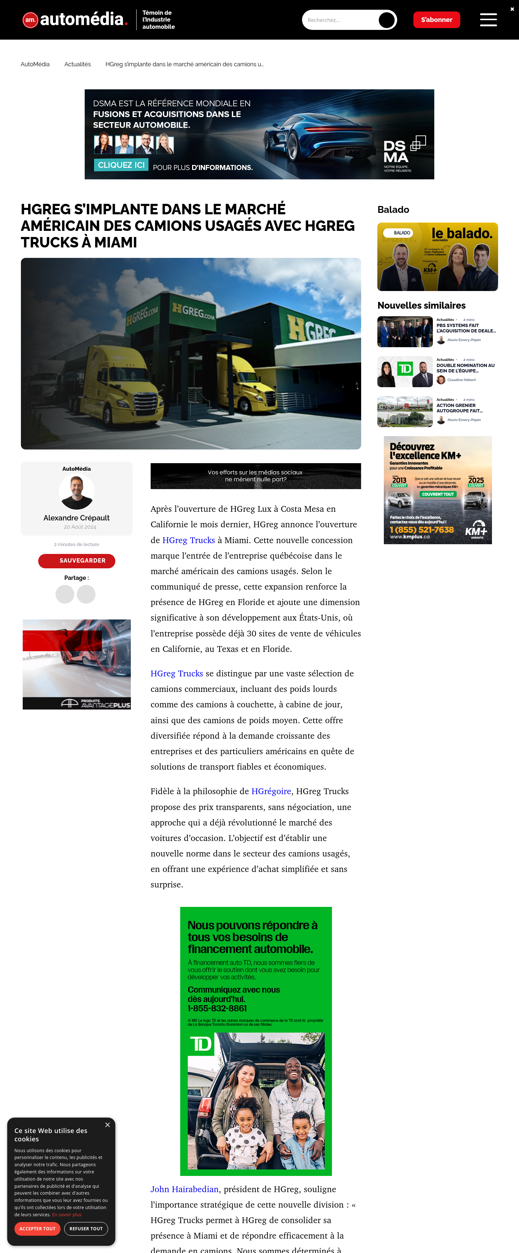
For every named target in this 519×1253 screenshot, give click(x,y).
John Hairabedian (185, 1188)
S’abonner (437, 19)
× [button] (107, 1125)
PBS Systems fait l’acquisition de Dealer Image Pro (466, 328)
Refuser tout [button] (86, 1229)
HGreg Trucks (189, 539)
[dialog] (61, 1182)
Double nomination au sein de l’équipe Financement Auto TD (465, 368)
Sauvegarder (83, 560)
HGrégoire (271, 791)
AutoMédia (35, 64)
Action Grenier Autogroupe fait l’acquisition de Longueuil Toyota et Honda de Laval (462, 408)
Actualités (78, 64)
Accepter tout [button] (37, 1229)
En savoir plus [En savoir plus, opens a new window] (66, 1215)
